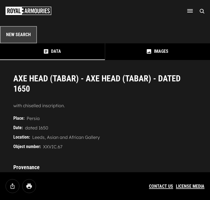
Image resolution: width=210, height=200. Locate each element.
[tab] (52, 51)
